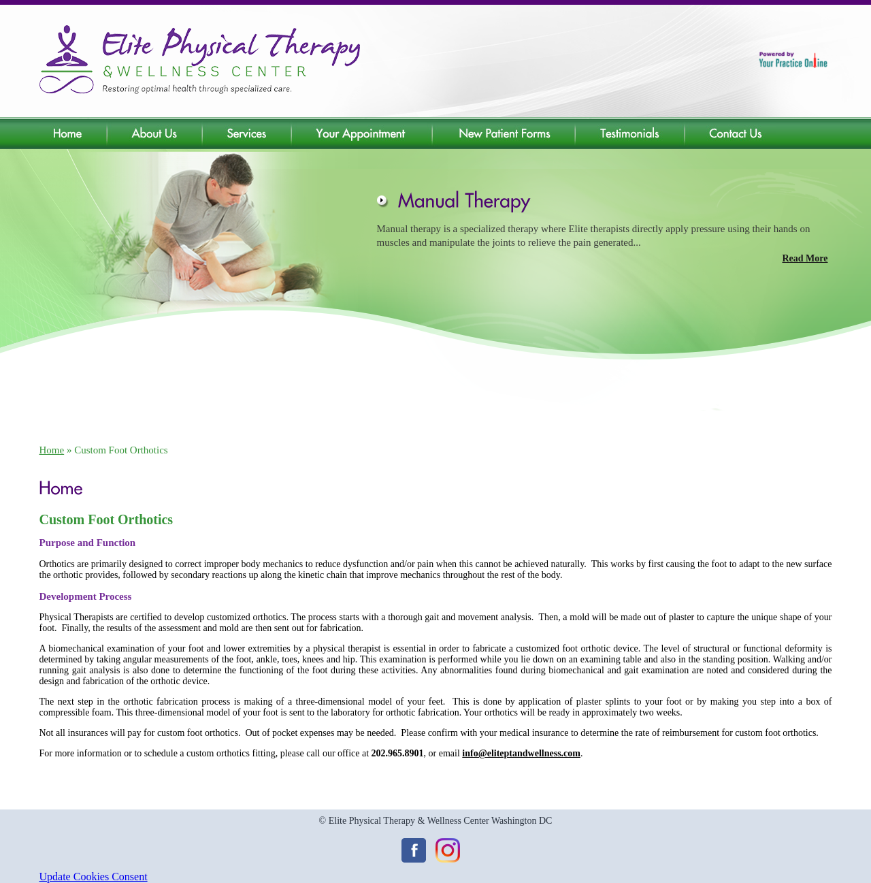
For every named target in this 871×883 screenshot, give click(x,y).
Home (52, 450)
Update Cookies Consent (93, 876)
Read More (805, 258)
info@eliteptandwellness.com (521, 753)
